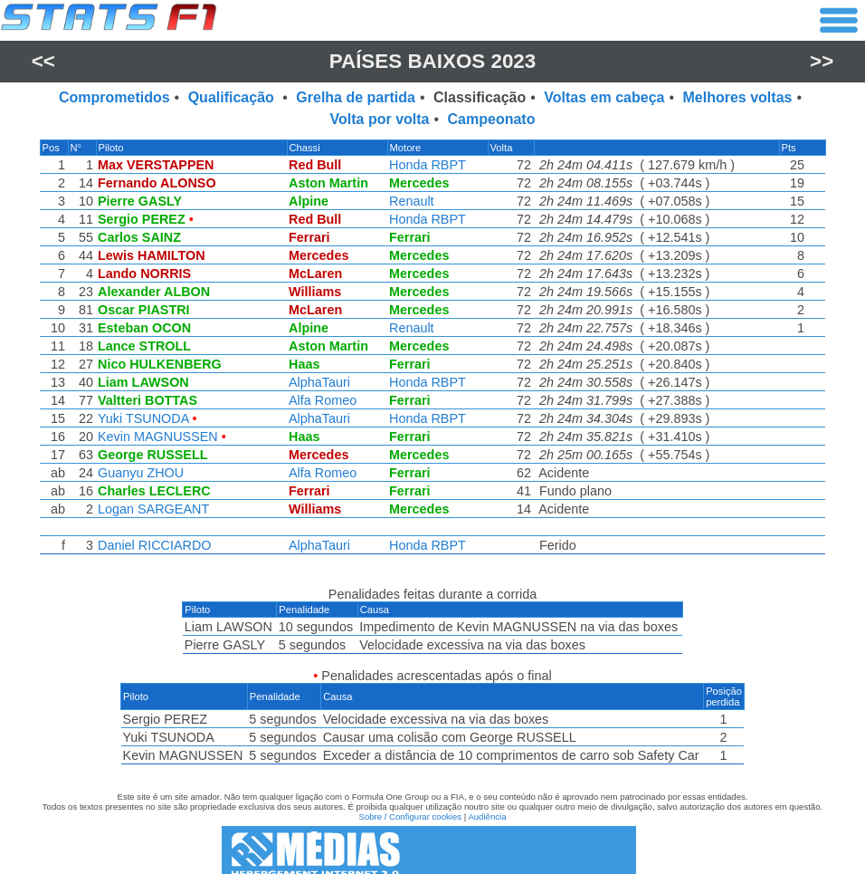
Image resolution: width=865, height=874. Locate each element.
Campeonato (492, 119)
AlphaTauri (318, 382)
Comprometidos (114, 97)
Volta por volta (380, 119)
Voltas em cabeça (604, 97)
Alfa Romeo (322, 400)
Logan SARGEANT (151, 509)
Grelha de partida (355, 97)
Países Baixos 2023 (433, 61)
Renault (411, 201)
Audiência (487, 806)
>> (821, 61)
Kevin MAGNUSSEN (156, 436)
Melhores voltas (738, 97)
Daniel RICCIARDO (153, 545)
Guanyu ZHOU (139, 473)
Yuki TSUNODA (141, 418)
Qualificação (233, 97)
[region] (432, 351)
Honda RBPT (427, 165)
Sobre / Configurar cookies (409, 806)
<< (43, 61)
